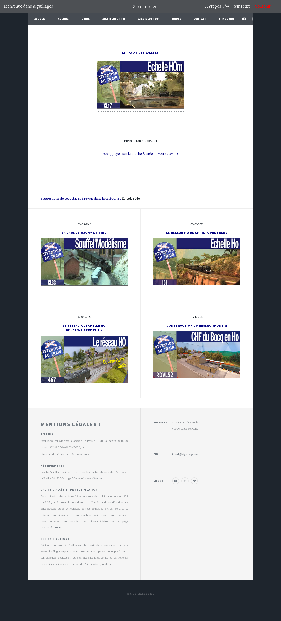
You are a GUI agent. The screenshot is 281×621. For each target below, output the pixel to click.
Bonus (176, 18)
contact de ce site (51, 527)
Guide (85, 18)
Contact (200, 18)
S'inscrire (244, 6)
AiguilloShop (148, 18)
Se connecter (144, 6)
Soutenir (263, 6)
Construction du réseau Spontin (197, 325)
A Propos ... (215, 6)
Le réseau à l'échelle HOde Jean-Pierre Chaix (84, 327)
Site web (98, 478)
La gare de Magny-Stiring (84, 232)
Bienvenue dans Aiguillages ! (29, 6)
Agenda (63, 18)
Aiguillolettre (114, 18)
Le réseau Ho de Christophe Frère (196, 232)
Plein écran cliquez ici (140, 141)
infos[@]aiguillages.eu (185, 454)
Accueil (39, 18)
